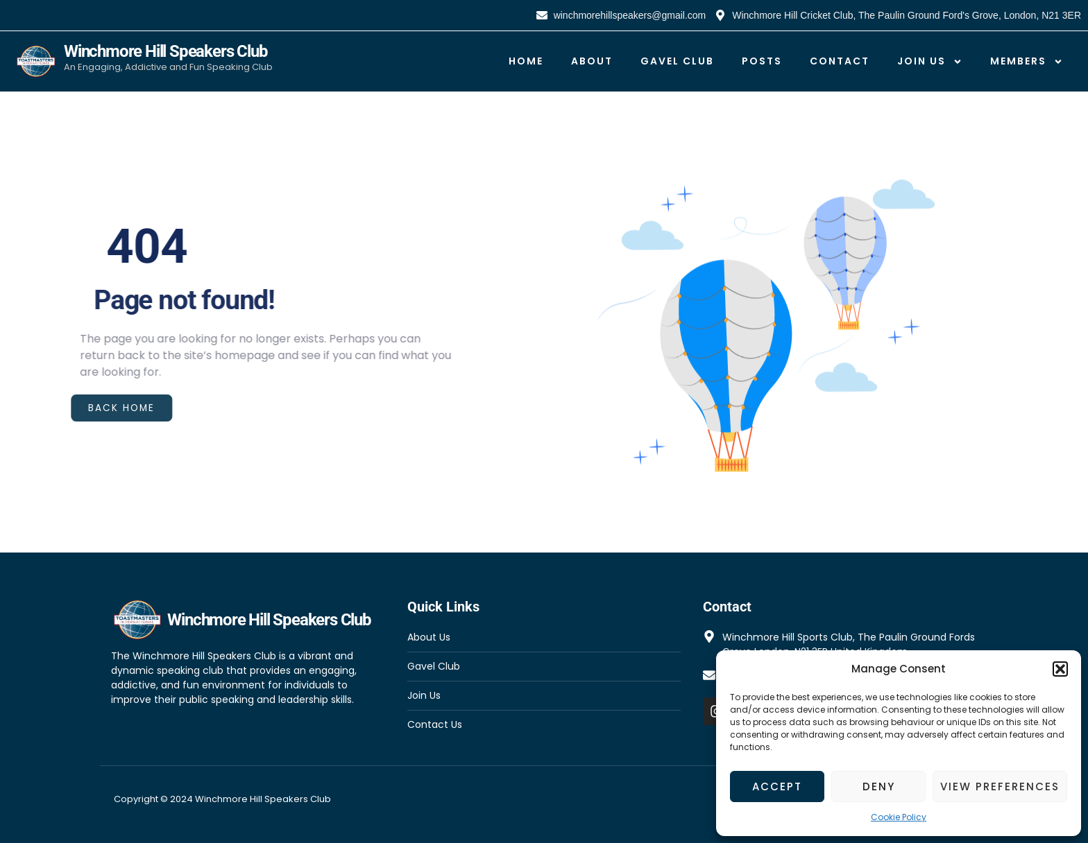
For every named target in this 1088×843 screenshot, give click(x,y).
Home (526, 61)
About (592, 61)
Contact (839, 61)
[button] (1060, 669)
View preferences (1000, 786)
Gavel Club (677, 61)
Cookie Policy (898, 817)
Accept (777, 786)
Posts (762, 61)
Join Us (929, 61)
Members (1026, 61)
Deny (878, 786)
